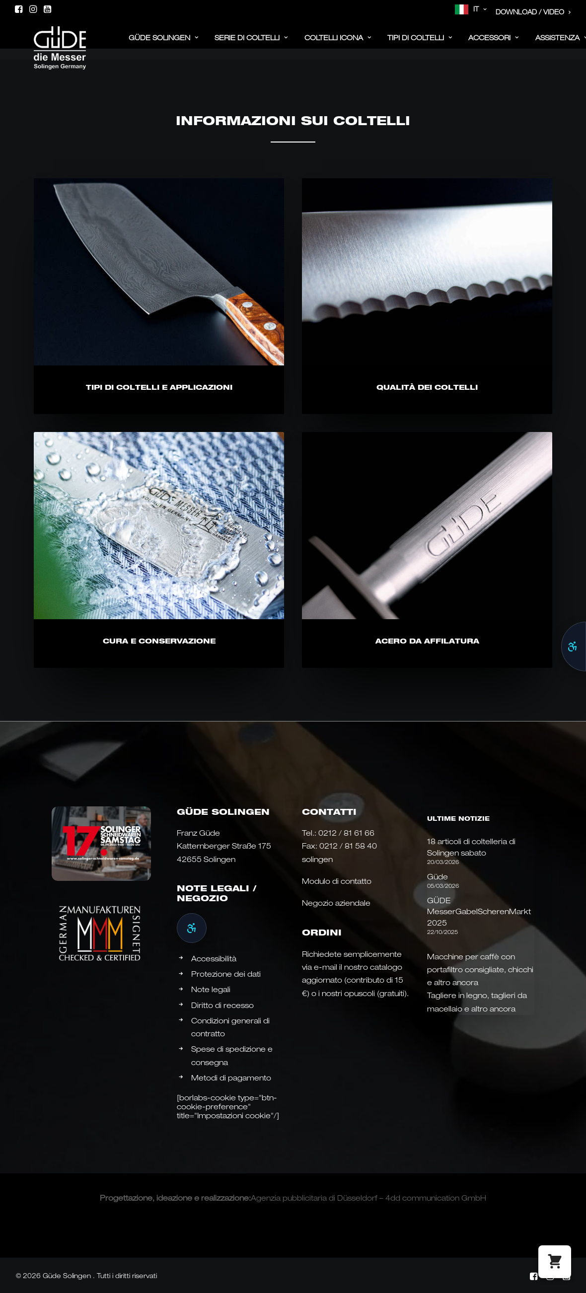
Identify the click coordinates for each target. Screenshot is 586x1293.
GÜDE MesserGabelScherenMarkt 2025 (479, 911)
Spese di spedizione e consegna (232, 1055)
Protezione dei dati (226, 973)
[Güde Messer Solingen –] (45, 41)
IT (480, 9)
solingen (317, 859)
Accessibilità (213, 958)
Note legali (210, 989)
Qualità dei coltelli (427, 387)
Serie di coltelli (251, 43)
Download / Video (533, 12)
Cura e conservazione (159, 689)
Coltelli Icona (337, 43)
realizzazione (225, 1197)
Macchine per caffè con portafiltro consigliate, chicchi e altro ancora (480, 969)
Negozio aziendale (336, 902)
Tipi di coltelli (419, 43)
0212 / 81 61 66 (346, 832)
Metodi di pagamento (231, 1077)
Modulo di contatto (336, 880)
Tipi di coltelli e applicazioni (159, 387)
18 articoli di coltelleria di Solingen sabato (471, 847)
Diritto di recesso (222, 1005)
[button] (18, 9)
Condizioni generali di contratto (230, 1027)
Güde (437, 876)
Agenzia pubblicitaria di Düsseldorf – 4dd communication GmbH (368, 1197)
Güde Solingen (164, 43)
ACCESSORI (493, 43)
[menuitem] (471, 9)
